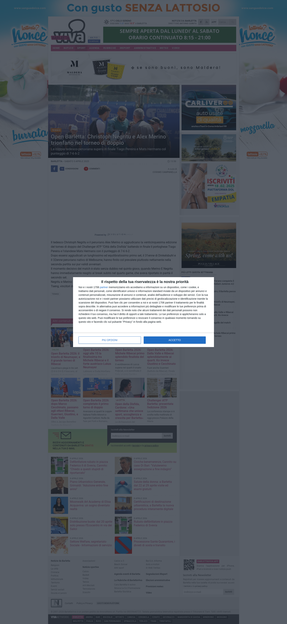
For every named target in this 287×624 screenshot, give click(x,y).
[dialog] (143, 312)
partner (104, 287)
